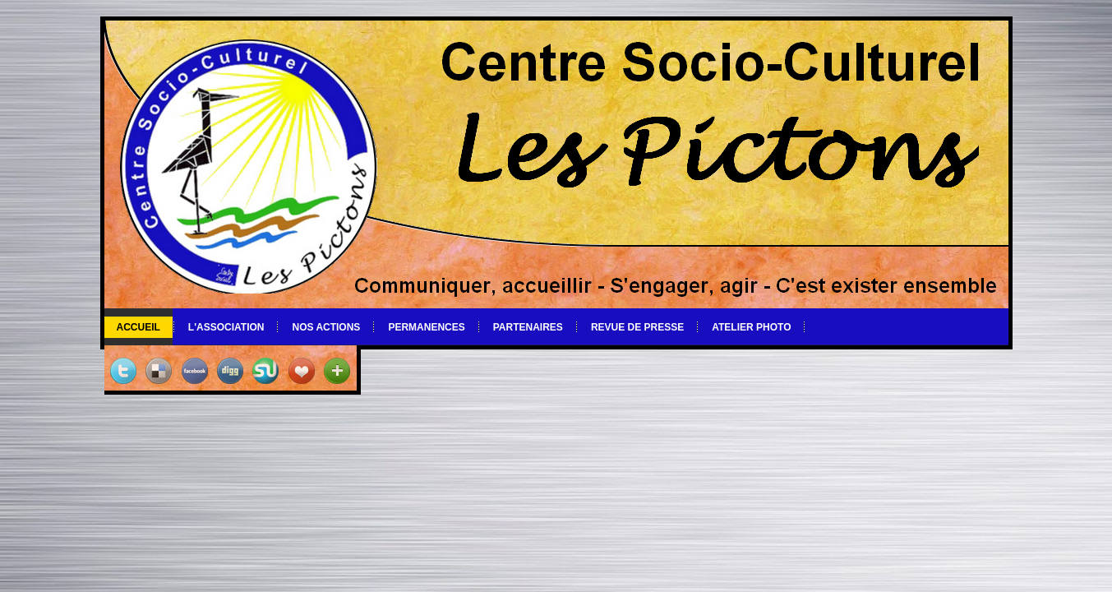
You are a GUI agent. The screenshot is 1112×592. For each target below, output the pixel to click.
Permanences (426, 327)
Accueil (138, 327)
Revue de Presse (637, 327)
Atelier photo (751, 327)
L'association (226, 327)
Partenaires (528, 327)
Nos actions (326, 327)
